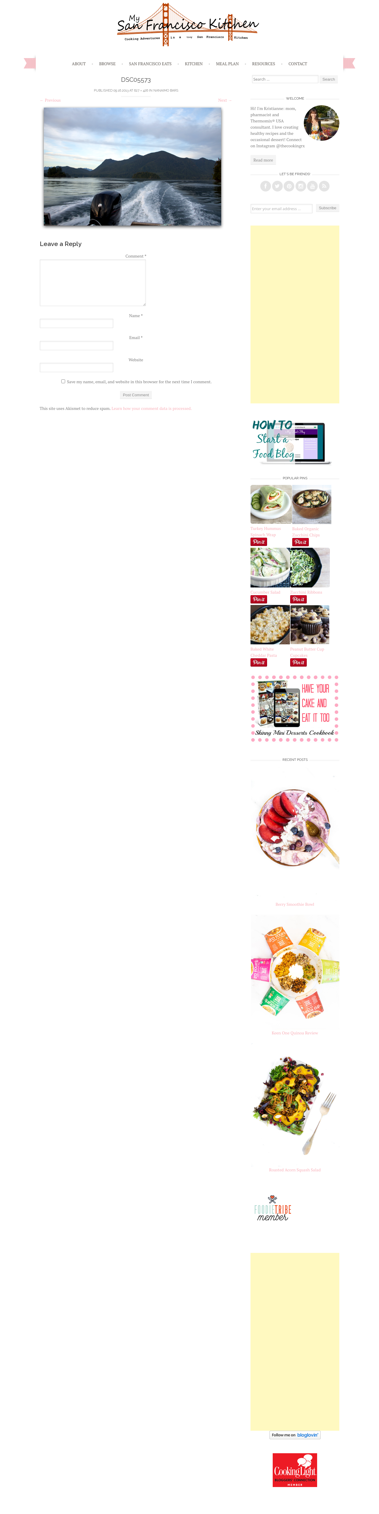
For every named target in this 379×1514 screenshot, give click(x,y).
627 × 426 (141, 90)
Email (135, 337)
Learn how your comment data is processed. (152, 408)
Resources (263, 63)
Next (225, 100)
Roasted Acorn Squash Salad (295, 1170)
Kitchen (194, 63)
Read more (263, 160)
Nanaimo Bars (165, 90)
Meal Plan (227, 63)
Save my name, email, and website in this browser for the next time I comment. (139, 381)
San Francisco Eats (150, 63)
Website (136, 359)
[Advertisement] (294, 314)
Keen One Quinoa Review (295, 1033)
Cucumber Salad (265, 592)
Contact (297, 63)
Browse (107, 63)
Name (136, 315)
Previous (50, 100)
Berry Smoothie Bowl (295, 904)
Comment (136, 256)
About (79, 63)
